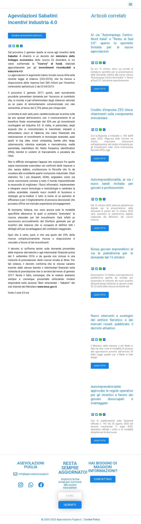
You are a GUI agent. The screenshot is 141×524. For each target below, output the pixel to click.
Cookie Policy (92, 519)
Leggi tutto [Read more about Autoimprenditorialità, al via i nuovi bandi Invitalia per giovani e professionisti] (100, 228)
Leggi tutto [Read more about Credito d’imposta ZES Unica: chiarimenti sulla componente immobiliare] (100, 159)
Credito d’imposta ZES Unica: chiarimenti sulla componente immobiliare (112, 114)
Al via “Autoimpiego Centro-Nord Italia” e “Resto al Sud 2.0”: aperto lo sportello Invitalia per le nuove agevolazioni (112, 43)
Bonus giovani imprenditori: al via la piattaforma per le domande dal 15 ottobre (112, 253)
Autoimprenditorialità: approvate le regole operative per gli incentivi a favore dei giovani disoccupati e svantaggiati (112, 395)
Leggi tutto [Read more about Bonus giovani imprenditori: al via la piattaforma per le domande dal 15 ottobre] (100, 295)
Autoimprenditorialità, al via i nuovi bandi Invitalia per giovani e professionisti (112, 184)
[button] (130, 3)
